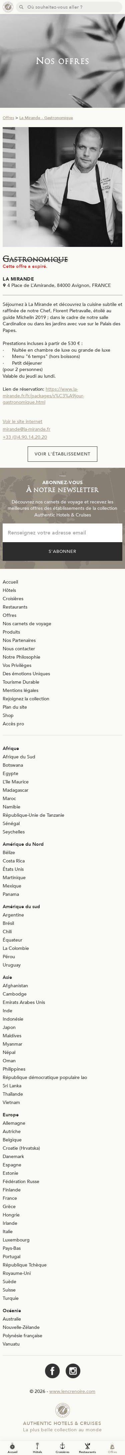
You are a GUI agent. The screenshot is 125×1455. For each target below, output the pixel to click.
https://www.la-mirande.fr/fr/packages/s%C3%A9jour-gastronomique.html (43, 395)
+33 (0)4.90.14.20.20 (25, 437)
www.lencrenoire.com (72, 1391)
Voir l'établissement (62, 454)
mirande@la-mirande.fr (26, 429)
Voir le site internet (22, 421)
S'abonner (63, 552)
